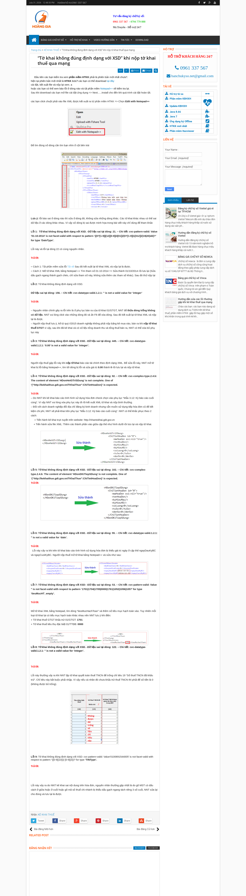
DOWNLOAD (142, 40)
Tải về (70, 266)
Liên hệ (190, 200)
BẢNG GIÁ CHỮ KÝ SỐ (52, 40)
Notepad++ (106, 88)
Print (135, 70)
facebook (153, 848)
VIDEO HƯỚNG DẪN (104, 40)
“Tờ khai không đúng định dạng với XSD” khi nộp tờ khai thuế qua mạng (97, 60)
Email (147, 70)
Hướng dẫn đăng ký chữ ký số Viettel (194, 234)
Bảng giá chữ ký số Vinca (192, 278)
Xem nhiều (173, 200)
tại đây (110, 80)
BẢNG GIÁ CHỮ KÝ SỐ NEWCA (195, 256)
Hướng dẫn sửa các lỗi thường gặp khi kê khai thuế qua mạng (195, 301)
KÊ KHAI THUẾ (46, 814)
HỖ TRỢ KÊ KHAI (79, 40)
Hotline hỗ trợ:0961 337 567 (72, 2)
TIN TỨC (125, 40)
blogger (139, 848)
